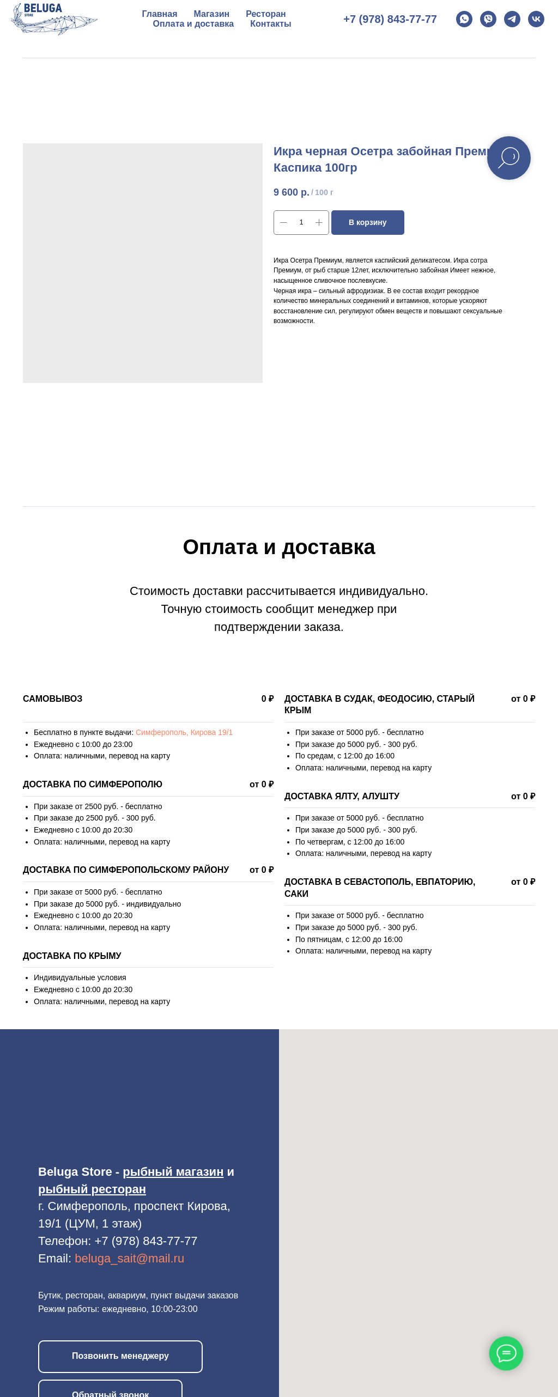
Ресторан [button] (266, 14)
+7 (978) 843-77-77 (390, 19)
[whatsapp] (464, 19)
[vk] (536, 19)
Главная (159, 14)
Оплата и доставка (193, 23)
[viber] (488, 19)
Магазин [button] (212, 14)
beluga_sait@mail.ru (129, 1258)
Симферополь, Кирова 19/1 (184, 732)
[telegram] (512, 19)
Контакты (270, 23)
